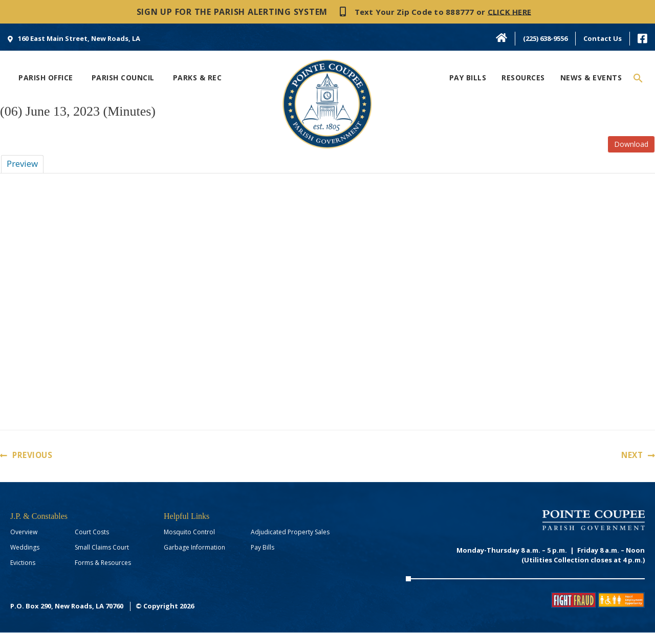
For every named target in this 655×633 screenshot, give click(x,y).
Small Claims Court (102, 547)
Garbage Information (194, 547)
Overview (23, 532)
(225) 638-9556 (545, 38)
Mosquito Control (189, 532)
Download (631, 144)
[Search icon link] (638, 78)
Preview (22, 163)
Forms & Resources (103, 563)
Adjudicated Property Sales (290, 532)
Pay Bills (262, 547)
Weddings (24, 547)
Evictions (22, 563)
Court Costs (92, 532)
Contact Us (602, 38)
